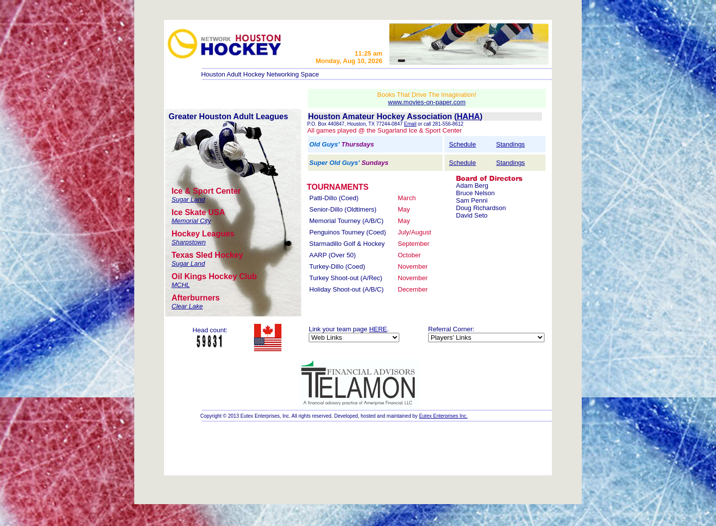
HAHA (468, 116)
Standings (510, 144)
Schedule (462, 144)
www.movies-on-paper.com (426, 102)
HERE (378, 329)
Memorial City (191, 221)
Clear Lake (187, 306)
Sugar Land (188, 199)
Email (410, 124)
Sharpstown (189, 242)
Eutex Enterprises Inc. (443, 416)
